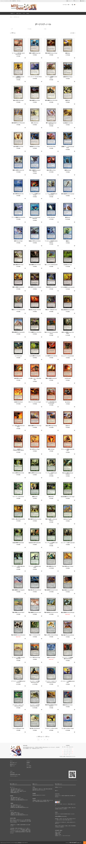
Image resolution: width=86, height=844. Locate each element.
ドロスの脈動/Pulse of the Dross (34, 332)
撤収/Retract (67, 217)
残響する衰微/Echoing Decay (18, 287)
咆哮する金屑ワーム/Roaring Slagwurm (51, 520)
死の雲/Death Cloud (68, 264)
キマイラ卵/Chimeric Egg (35, 657)
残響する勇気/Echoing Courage (34, 472)
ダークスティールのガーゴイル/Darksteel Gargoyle (51, 682)
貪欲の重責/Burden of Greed (35, 264)
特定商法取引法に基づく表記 (15, 774)
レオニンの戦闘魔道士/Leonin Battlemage (18, 77)
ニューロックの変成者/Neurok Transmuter (51, 194)
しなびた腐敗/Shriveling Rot (34, 355)
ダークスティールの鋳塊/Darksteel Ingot (68, 682)
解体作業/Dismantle (18, 378)
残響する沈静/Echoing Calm (34, 53)
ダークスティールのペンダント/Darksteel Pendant (18, 705)
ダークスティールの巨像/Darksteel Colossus (18, 682)
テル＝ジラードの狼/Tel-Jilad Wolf (68, 542)
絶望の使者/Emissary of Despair (34, 287)
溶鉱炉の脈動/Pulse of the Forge (34, 425)
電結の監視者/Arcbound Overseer (51, 612)
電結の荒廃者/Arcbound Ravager (67, 612)
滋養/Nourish (34, 496)
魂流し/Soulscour (34, 122)
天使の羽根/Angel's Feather (67, 566)
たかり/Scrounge (18, 355)
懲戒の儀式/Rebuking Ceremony (34, 519)
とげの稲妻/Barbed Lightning (51, 355)
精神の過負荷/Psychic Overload (67, 193)
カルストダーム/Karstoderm (18, 496)
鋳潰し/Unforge (51, 449)
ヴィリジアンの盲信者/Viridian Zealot (35, 567)
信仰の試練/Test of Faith (18, 146)
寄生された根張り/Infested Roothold (67, 474)
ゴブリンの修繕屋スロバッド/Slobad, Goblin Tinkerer (18, 450)
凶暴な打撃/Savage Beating (51, 425)
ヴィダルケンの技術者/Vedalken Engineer (51, 242)
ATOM (13, 772)
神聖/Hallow (67, 53)
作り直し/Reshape (51, 217)
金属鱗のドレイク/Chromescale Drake (67, 147)
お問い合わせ (18, 13)
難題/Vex (67, 241)
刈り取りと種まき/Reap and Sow (18, 519)
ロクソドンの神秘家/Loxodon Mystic (51, 77)
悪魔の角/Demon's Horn (68, 704)
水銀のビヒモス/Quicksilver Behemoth (34, 218)
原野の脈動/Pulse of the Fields (51, 100)
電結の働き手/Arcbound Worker (67, 635)
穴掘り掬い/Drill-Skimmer (35, 728)
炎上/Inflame (67, 402)
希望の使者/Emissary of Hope (51, 53)
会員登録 (82, 0)
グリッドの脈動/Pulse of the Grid (18, 217)
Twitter (27, 13)
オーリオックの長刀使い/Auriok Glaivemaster (18, 54)
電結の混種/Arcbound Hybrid (18, 612)
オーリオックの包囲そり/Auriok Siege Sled (18, 658)
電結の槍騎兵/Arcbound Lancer (34, 612)
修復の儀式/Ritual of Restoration (18, 122)
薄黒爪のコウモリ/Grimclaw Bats (18, 309)
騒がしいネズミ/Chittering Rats (51, 264)
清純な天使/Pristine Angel (18, 100)
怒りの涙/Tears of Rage (34, 449)
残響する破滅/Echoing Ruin (51, 378)
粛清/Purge (67, 100)
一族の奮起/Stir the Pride (68, 122)
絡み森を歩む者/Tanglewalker (35, 542)
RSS (11, 772)
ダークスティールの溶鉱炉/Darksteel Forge (35, 682)
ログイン (76, 0)
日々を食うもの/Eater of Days (68, 728)
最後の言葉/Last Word (51, 170)
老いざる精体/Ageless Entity (18, 472)
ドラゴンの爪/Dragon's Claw (18, 728)
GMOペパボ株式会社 (18, 842)
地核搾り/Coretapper (51, 657)
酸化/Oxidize (51, 496)
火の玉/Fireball (68, 378)
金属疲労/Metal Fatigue (67, 76)
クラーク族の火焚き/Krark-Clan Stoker (18, 426)
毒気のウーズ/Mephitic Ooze (51, 309)
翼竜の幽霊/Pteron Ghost (35, 100)
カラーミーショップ (3, 842)
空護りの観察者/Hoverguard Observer (34, 171)
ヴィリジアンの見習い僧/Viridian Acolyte (18, 567)
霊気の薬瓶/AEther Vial (51, 566)
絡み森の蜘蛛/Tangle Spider (18, 542)
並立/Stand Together (68, 519)
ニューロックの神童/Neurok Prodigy (34, 194)
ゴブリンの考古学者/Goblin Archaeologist (51, 403)
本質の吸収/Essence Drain (51, 287)
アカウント (69, 0)
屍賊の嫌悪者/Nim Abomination (18, 332)
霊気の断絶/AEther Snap (18, 264)
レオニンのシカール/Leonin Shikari (35, 76)
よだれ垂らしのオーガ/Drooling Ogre (34, 379)
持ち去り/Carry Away (51, 146)
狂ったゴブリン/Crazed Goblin (68, 355)
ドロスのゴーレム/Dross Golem (51, 728)
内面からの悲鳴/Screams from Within (68, 333)
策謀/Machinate (68, 170)
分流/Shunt (67, 425)
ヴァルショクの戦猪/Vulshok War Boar (67, 450)
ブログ (24, 13)
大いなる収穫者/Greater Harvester (68, 287)
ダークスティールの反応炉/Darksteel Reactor (35, 705)
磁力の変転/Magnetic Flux (18, 193)
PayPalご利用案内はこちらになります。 (61, 816)
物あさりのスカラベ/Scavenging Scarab (51, 333)
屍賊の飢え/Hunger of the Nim (35, 309)
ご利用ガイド (12, 13)
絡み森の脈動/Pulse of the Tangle (67, 496)
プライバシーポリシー (14, 776)
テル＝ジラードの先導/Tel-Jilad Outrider (51, 543)
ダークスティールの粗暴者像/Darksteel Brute (67, 658)
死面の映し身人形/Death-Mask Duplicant (51, 705)
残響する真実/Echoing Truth (18, 170)
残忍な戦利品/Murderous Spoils (67, 309)
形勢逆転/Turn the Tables (35, 146)
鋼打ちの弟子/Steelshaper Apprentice (51, 123)
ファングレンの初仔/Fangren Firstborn (51, 473)
